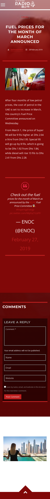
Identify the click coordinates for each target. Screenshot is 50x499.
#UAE (32, 202)
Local (25, 17)
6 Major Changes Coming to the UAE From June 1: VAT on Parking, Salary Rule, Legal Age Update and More (25, 469)
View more (25, 449)
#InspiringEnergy (25, 209)
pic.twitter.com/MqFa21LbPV (25, 213)
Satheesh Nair (17, 50)
